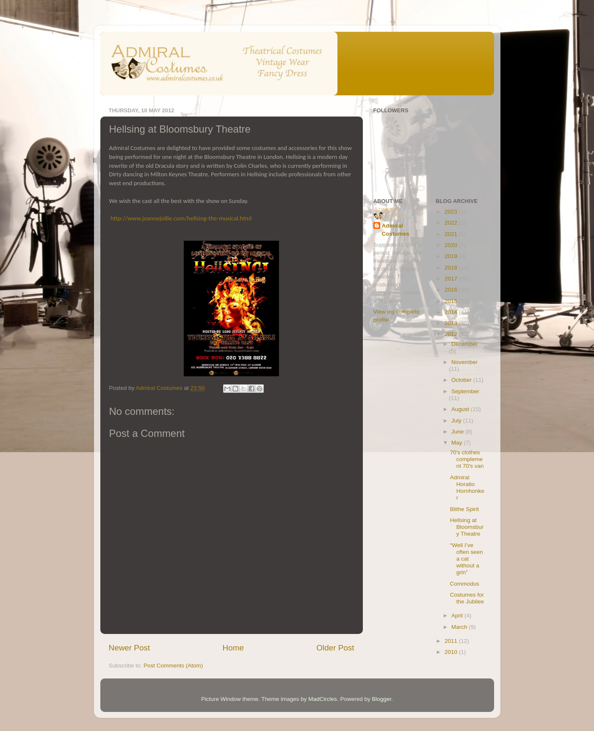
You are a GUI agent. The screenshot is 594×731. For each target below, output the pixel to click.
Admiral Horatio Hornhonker (467, 487)
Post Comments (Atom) (173, 665)
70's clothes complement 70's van (467, 459)
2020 (452, 245)
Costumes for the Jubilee (467, 598)
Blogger (381, 699)
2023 (452, 211)
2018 (452, 267)
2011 (452, 641)
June (458, 431)
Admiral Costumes (395, 229)
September (465, 391)
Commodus (464, 584)
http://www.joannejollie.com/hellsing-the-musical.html (181, 218)
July (457, 420)
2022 (452, 223)
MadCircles (322, 699)
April (457, 615)
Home (233, 647)
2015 (452, 301)
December (464, 344)
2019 (452, 256)
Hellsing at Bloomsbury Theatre (467, 527)
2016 (452, 289)
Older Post (335, 647)
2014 (452, 312)
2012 (452, 334)
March (460, 627)
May (457, 442)
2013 (452, 323)
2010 (452, 652)
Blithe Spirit (464, 509)
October (462, 380)
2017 (452, 278)
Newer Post (129, 647)
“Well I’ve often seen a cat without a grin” (466, 559)
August (461, 409)
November (464, 362)
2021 (452, 234)
